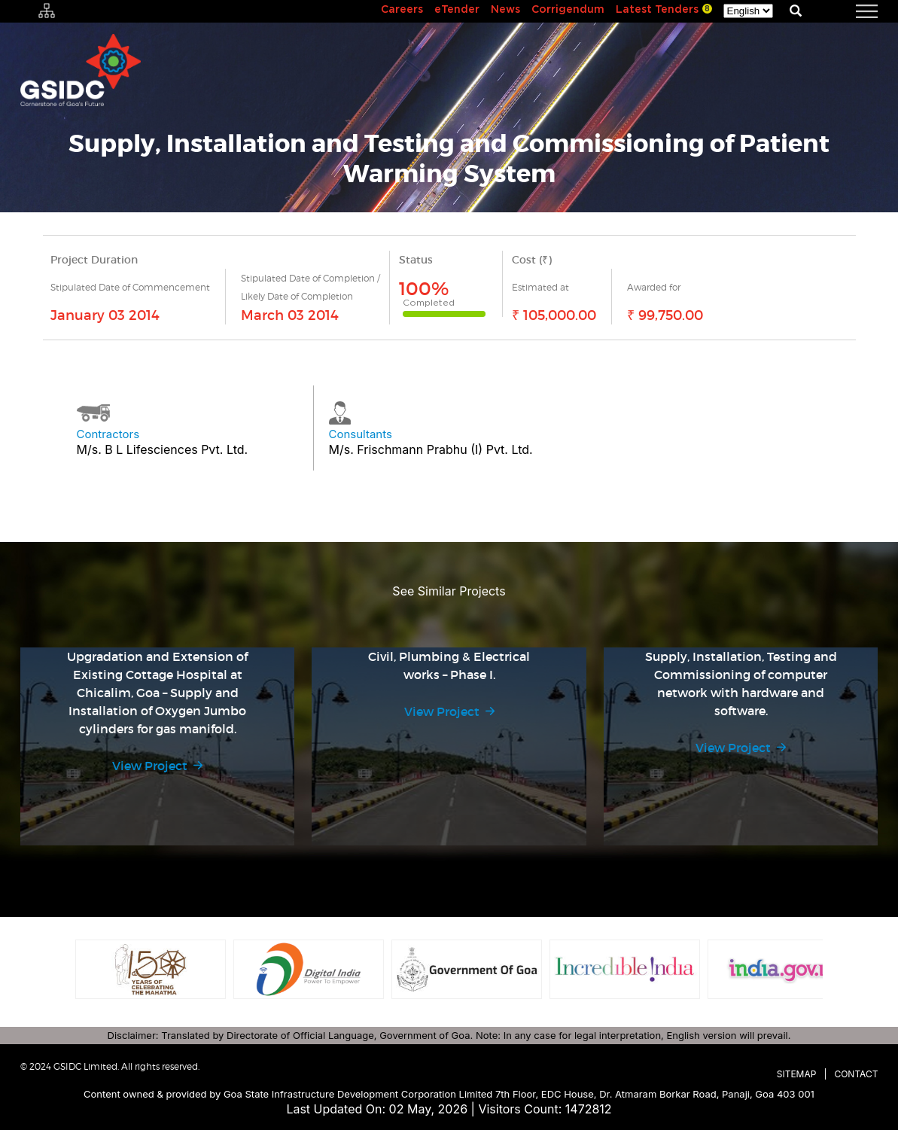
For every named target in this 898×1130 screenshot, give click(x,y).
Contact (856, 1074)
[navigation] (848, 11)
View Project (149, 765)
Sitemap (797, 1074)
